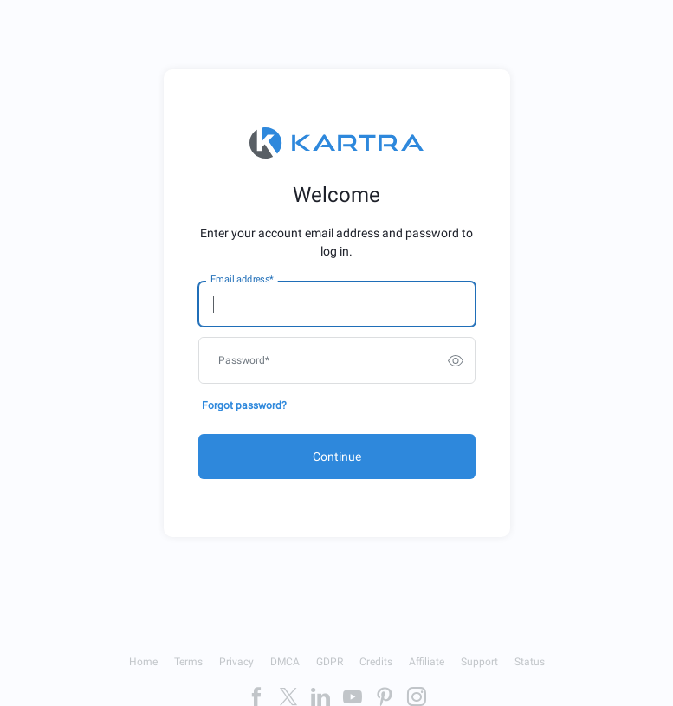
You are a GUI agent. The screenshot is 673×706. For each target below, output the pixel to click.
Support (479, 662)
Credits (375, 662)
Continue (337, 456)
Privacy (236, 662)
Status (529, 662)
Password (243, 360)
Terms (188, 662)
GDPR (329, 662)
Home (143, 662)
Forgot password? (244, 405)
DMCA (285, 662)
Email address (241, 280)
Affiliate (426, 662)
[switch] (456, 360)
